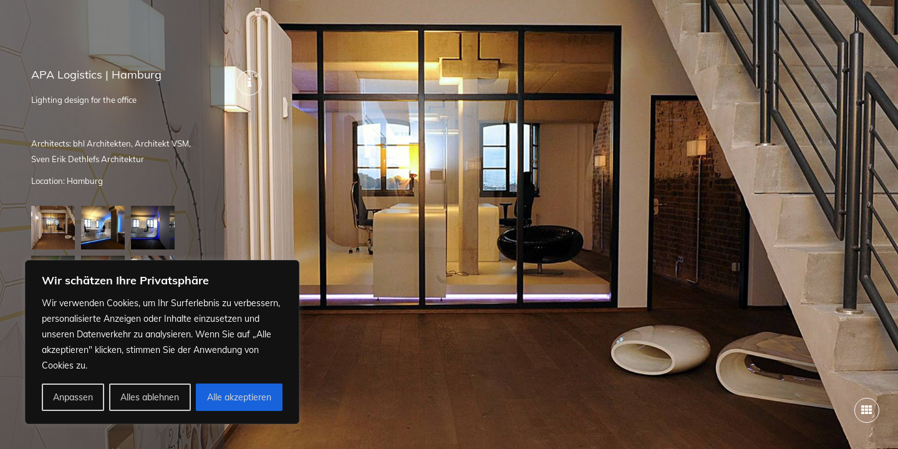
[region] (162, 342)
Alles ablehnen (149, 397)
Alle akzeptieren (239, 397)
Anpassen (73, 397)
